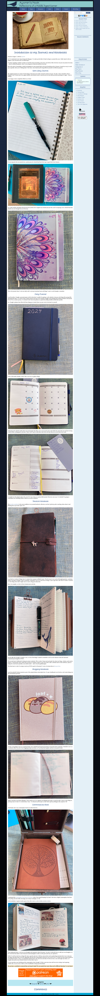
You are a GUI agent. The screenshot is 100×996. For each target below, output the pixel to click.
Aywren (23, 56)
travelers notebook (14, 504)
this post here (57, 666)
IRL (48, 984)
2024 (41, 984)
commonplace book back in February (24, 897)
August (34, 984)
